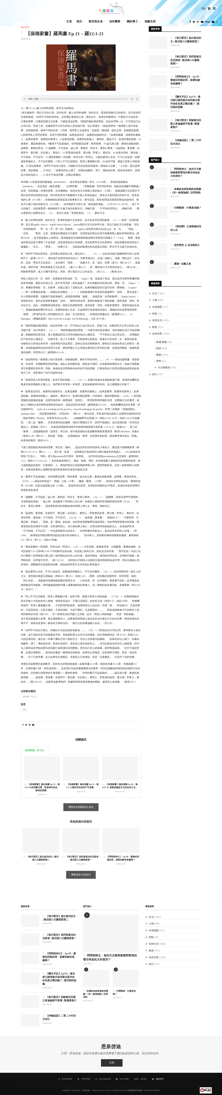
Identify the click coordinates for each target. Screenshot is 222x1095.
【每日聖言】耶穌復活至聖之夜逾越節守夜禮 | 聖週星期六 (185, 124)
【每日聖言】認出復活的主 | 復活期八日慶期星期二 (185, 39)
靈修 (158, 355)
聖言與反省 (96, 21)
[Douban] (213, 22)
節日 (154, 374)
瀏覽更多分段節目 (81, 874)
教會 (154, 327)
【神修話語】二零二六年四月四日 (185, 142)
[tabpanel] (81, 776)
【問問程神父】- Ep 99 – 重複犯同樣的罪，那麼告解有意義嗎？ (185, 80)
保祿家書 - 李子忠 (29, 697)
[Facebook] (190, 22)
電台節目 (25, 27)
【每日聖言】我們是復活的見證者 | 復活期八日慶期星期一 (185, 60)
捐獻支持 (150, 21)
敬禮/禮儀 (161, 342)
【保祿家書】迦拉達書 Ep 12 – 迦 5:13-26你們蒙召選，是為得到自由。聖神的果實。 (42, 787)
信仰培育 (157, 334)
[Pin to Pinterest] (30, 725)
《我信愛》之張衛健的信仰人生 (185, 228)
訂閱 (111, 1063)
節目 (79, 21)
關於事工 (132, 21)
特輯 (154, 313)
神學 (158, 361)
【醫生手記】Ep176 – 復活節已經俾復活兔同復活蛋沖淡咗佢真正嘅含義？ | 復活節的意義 (185, 102)
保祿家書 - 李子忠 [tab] (34, 750)
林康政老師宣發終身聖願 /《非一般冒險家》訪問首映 (185, 191)
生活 (154, 293)
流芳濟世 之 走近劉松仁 (185, 245)
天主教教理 (164, 367)
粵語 (24, 710)
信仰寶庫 (114, 21)
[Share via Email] (33, 725)
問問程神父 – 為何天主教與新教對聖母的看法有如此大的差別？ (185, 173)
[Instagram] (198, 22)
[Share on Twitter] (26, 725)
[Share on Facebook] (23, 725)
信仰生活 (157, 320)
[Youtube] (202, 22)
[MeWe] (207, 22)
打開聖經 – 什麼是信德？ (185, 207)
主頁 (69, 21)
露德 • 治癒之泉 (180, 263)
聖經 (158, 348)
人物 (154, 300)
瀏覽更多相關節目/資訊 (81, 807)
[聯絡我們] (157, 1079)
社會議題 (157, 307)
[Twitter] (194, 22)
